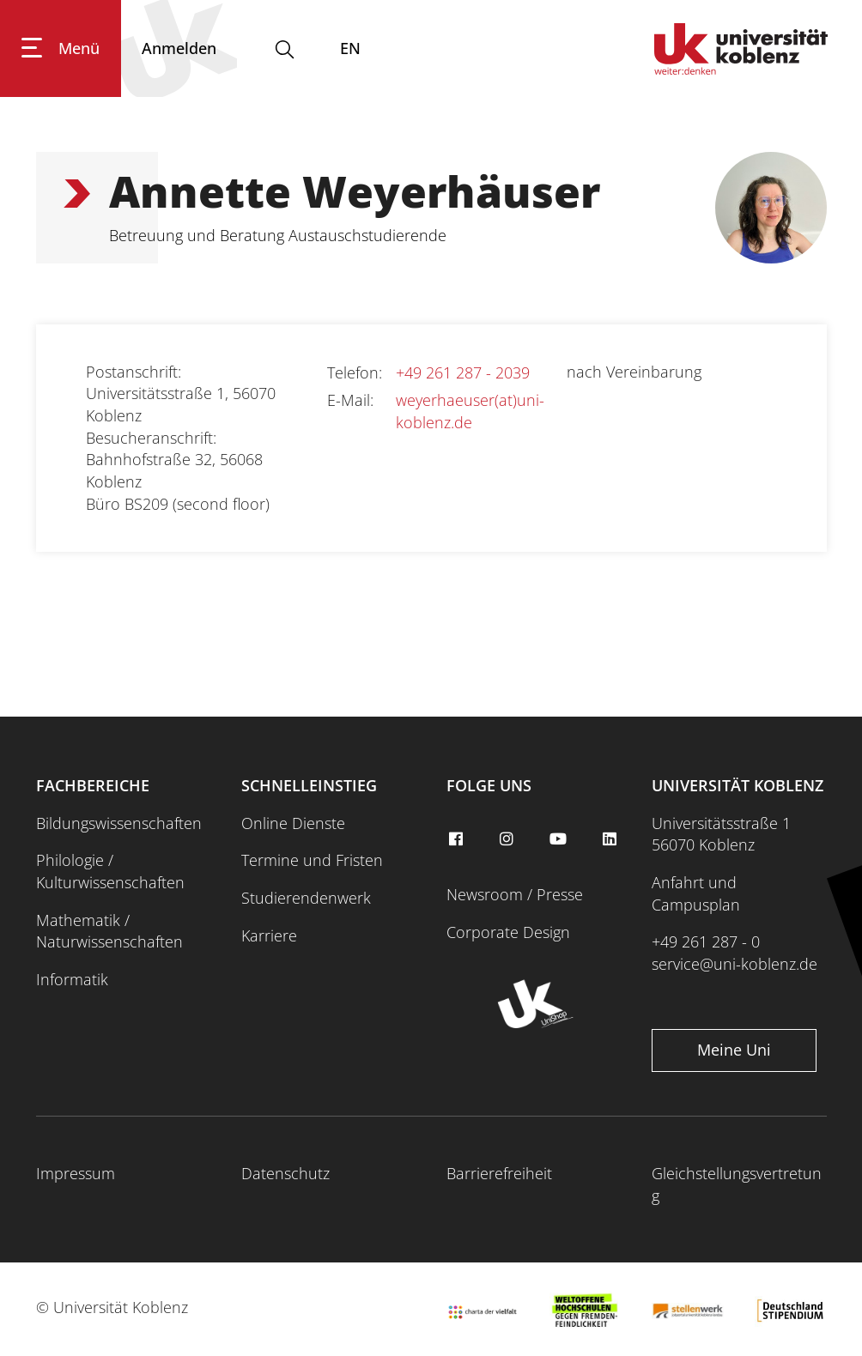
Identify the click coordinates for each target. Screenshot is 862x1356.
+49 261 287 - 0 (706, 941)
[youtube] (560, 839)
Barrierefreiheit (499, 1173)
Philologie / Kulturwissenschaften (110, 871)
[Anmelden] (179, 48)
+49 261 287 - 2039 (463, 372)
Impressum (75, 1173)
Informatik (72, 979)
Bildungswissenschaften (119, 823)
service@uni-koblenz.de (734, 963)
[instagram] (509, 839)
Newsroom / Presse (514, 894)
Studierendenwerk (306, 897)
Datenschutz (285, 1173)
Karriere (269, 935)
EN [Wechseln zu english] (350, 48)
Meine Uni (734, 1049)
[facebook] (457, 839)
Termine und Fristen (312, 860)
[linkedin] (611, 839)
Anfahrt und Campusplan (696, 893)
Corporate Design (508, 932)
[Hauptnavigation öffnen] (60, 48)
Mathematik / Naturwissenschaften (109, 931)
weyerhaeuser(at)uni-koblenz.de (470, 411)
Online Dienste (293, 823)
